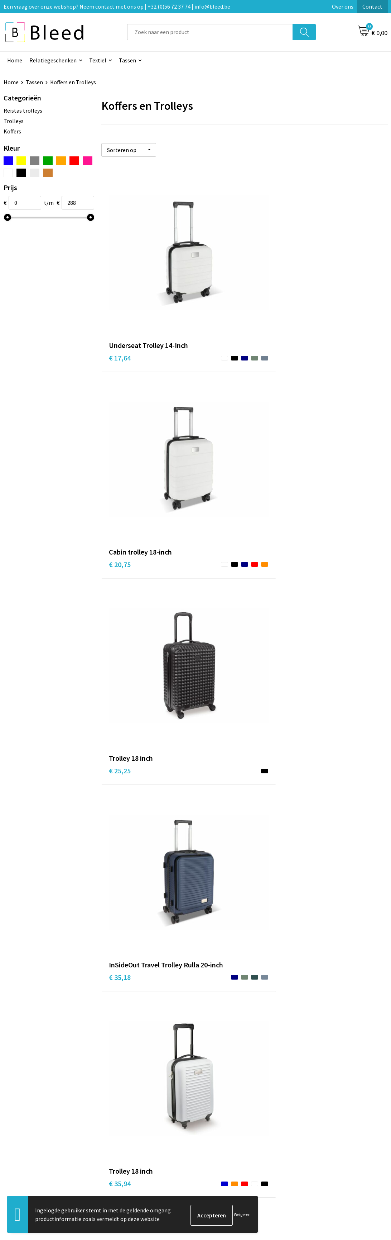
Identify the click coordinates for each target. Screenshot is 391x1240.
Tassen (127, 60)
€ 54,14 (311, 538)
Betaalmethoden (225, 1128)
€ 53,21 (215, 549)
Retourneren (220, 1140)
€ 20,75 (215, 277)
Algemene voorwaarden (328, 1107)
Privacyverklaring (320, 1128)
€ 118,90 (217, 979)
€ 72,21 (215, 832)
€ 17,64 (120, 277)
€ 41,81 (311, 402)
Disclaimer (312, 1140)
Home (14, 60)
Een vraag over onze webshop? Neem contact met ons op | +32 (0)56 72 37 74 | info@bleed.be (117, 6)
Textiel (97, 60)
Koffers (12, 131)
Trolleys (14, 120)
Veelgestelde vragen (134, 1118)
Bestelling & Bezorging (233, 1118)
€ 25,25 (311, 277)
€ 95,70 (311, 843)
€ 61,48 (120, 696)
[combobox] (210, 32)
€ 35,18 (120, 413)
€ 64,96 (311, 685)
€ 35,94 (215, 402)
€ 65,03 (120, 843)
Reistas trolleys (23, 110)
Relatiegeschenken (53, 60)
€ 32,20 (120, 538)
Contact (372, 6)
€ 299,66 (312, 979)
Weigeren (242, 1215)
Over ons (342, 6)
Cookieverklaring (320, 1118)
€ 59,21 (215, 685)
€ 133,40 (121, 979)
